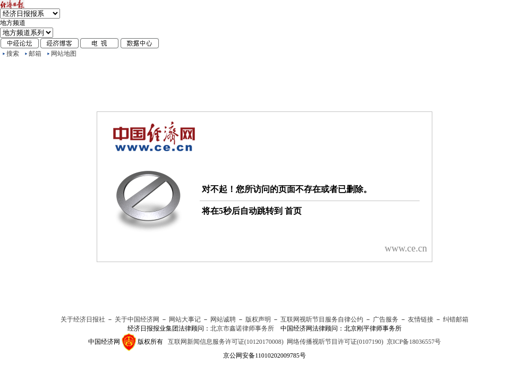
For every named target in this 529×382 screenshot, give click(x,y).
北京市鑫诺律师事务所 (242, 328)
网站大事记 (185, 319)
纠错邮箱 (455, 319)
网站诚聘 (223, 319)
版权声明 (258, 319)
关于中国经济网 (137, 319)
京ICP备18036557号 (414, 341)
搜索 (12, 53)
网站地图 (63, 53)
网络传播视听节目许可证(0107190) (335, 341)
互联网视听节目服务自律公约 (321, 319)
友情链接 (420, 319)
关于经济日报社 (83, 319)
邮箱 (35, 53)
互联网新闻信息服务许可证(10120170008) (226, 341)
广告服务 (385, 319)
